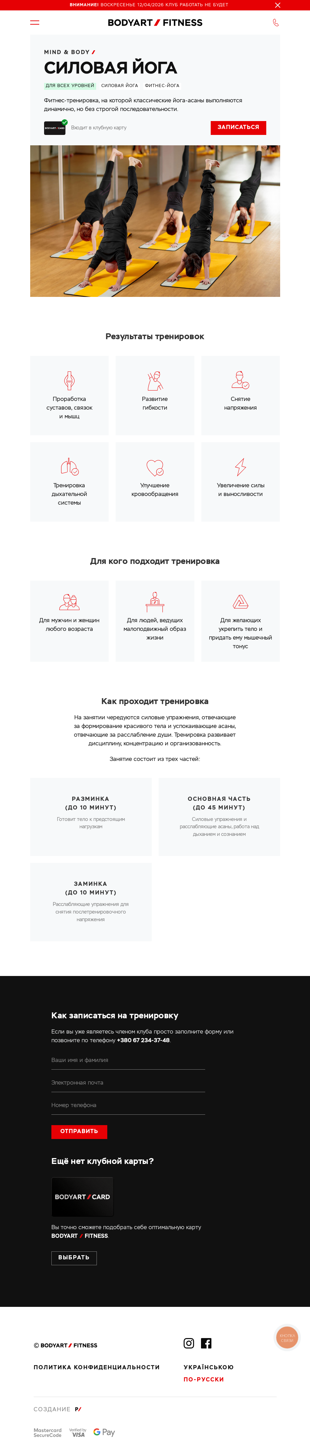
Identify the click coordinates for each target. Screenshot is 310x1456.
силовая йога (119, 86)
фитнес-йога (162, 86)
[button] (34, 22)
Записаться (238, 127)
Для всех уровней (70, 86)
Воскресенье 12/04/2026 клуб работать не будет (149, 5)
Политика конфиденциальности (97, 1368)
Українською (209, 1368)
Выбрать (74, 1258)
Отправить (79, 1131)
